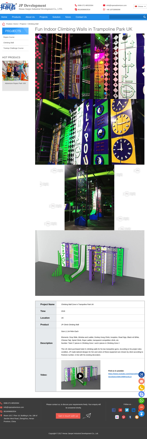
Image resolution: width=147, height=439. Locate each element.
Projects (44, 17)
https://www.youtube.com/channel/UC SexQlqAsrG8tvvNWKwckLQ (123, 375)
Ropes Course (8, 37)
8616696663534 (84, 10)
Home (4, 17)
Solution (56, 17)
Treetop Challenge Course (13, 48)
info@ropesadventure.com (116, 5)
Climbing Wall (33, 24)
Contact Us (81, 17)
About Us (30, 17)
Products (16, 17)
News (68, 17)
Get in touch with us (68, 415)
